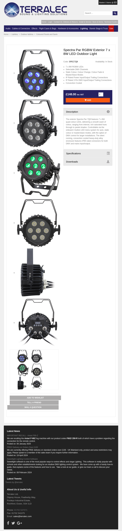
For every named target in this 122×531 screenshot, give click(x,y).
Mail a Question (32, 407)
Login (50, 22)
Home (44, 22)
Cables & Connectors (21, 28)
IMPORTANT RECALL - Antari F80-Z (22, 435)
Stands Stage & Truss (98, 28)
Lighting (84, 28)
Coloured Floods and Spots (46, 34)
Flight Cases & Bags (47, 28)
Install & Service (85, 22)
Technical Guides (111, 22)
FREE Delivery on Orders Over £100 (22, 447)
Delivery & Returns (70, 22)
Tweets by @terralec (14, 482)
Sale (111, 28)
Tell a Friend (34, 402)
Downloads (88, 161)
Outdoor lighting (27, 34)
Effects (34, 28)
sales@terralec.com (22, 516)
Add (88, 100)
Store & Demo (97, 22)
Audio (8, 28)
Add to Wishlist (35, 398)
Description (88, 111)
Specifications (88, 153)
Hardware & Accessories (68, 28)
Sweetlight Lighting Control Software (22, 459)
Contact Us (58, 22)
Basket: (102, 2)
